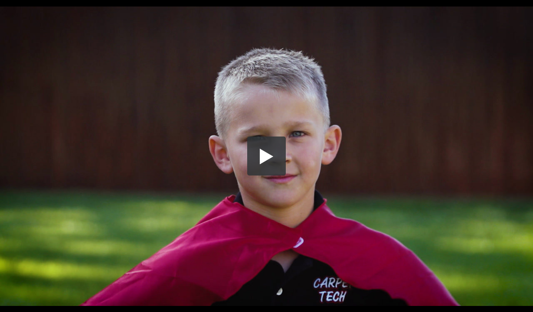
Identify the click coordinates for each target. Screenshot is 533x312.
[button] (266, 156)
